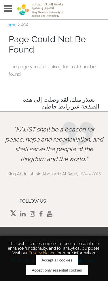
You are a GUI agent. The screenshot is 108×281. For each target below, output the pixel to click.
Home (10, 25)
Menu (8, 8)
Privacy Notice (42, 253)
